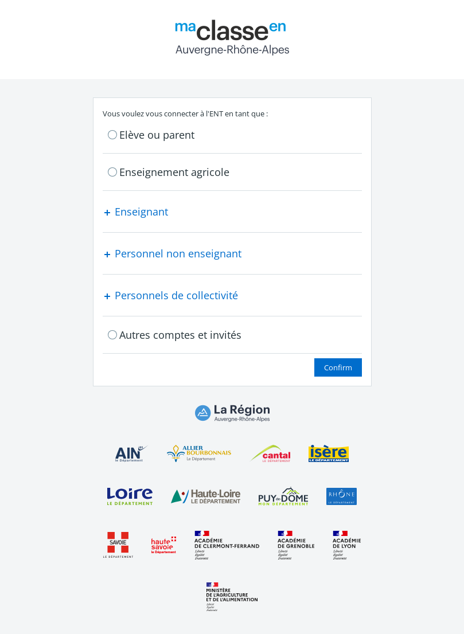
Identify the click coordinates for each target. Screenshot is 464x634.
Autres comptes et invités (180, 335)
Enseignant (135, 211)
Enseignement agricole (174, 172)
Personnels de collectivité (170, 295)
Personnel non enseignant (172, 253)
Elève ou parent (156, 135)
